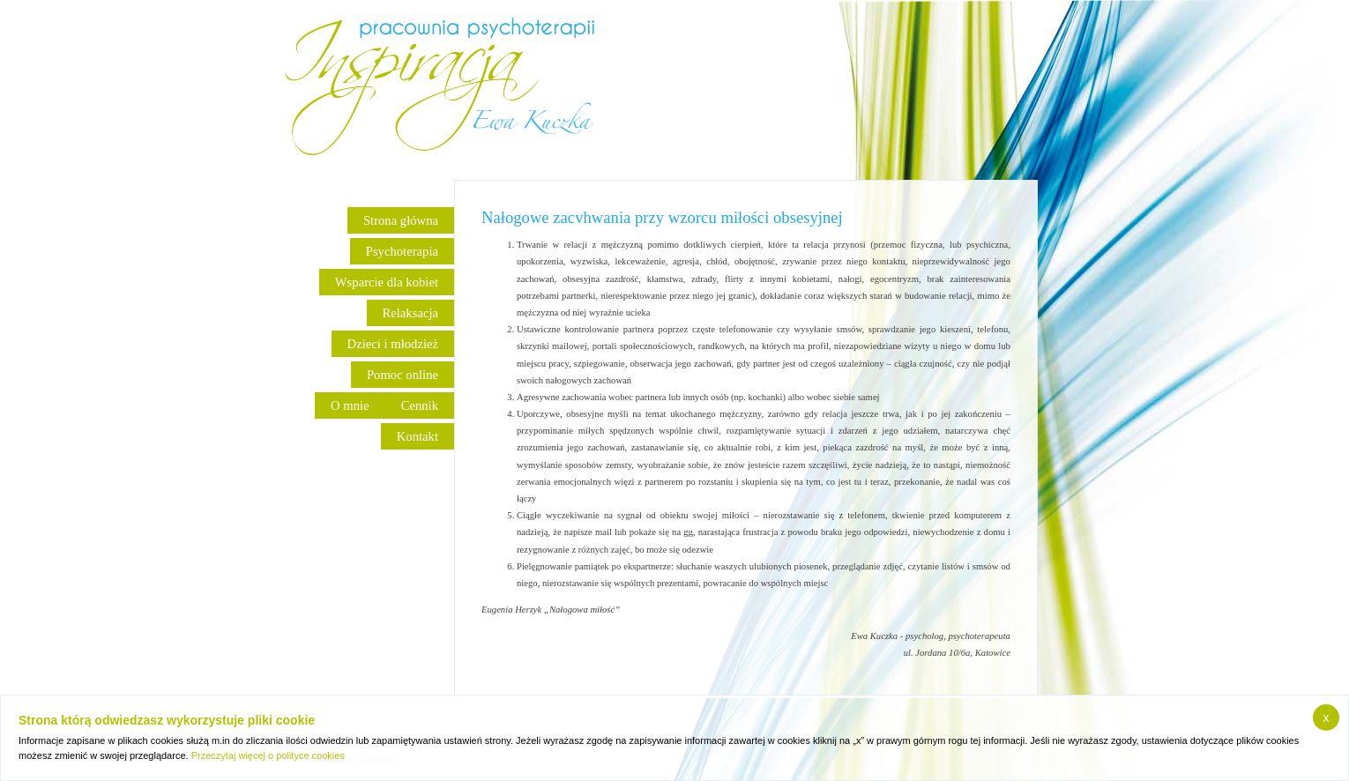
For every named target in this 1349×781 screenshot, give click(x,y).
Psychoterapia (402, 251)
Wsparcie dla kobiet (386, 282)
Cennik (419, 405)
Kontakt (417, 436)
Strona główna (400, 220)
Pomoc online (402, 375)
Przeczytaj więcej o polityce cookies (268, 755)
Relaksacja (410, 313)
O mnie (350, 405)
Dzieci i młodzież (392, 344)
